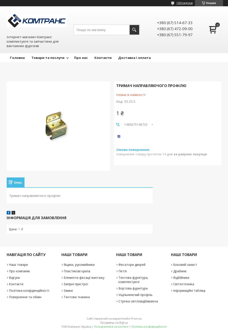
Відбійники (181, 277)
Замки (68, 290)
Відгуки (14, 277)
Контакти (103, 57)
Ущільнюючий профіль (135, 295)
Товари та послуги (47, 57)
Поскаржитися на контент (111, 327)
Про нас (81, 57)
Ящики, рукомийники (79, 264)
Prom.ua (136, 319)
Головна (17, 57)
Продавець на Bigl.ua (114, 323)
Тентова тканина (77, 297)
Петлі (122, 271)
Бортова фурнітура (133, 288)
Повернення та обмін (25, 297)
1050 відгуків (184, 3)
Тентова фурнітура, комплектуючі (133, 279)
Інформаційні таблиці (189, 290)
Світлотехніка (183, 284)
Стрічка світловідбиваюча (138, 301)
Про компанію (19, 271)
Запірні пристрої (76, 284)
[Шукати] (134, 30)
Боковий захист (185, 264)
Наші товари (18, 264)
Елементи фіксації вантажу (84, 277)
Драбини (179, 271)
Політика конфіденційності (29, 290)
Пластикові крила (77, 271)
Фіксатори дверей (131, 264)
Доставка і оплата (134, 57)
